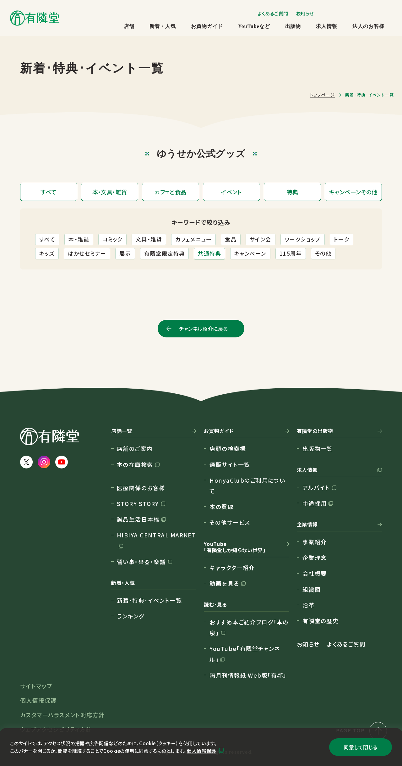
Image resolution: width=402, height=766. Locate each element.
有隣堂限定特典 (164, 253)
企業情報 (307, 524)
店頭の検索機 (227, 448)
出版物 (293, 26)
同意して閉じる (360, 747)
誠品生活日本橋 (138, 519)
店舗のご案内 (135, 448)
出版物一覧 (317, 448)
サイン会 (260, 239)
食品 (230, 239)
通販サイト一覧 (229, 464)
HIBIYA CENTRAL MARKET (156, 535)
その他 (323, 253)
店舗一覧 (121, 431)
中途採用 (314, 503)
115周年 (291, 253)
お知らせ (305, 13)
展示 (125, 253)
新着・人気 (162, 26)
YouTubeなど (254, 26)
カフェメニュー (193, 239)
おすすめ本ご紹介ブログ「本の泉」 (248, 627)
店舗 (129, 26)
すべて (47, 239)
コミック (112, 239)
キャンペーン (250, 253)
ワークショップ (303, 239)
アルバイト (316, 487)
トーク (341, 239)
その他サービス (229, 522)
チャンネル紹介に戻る (203, 328)
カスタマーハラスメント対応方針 (62, 715)
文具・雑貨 (149, 239)
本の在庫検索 (135, 464)
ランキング (130, 616)
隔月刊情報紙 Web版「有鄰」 (247, 675)
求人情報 (326, 26)
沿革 (308, 605)
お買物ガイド (207, 26)
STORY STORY (138, 503)
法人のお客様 (368, 26)
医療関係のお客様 (141, 488)
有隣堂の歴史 (320, 621)
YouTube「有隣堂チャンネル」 (244, 653)
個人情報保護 (201, 750)
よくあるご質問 (273, 13)
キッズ (47, 253)
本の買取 (221, 506)
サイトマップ (36, 686)
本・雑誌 (78, 239)
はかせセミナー (87, 253)
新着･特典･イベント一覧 (149, 600)
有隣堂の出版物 (315, 431)
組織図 (311, 589)
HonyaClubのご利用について (247, 485)
